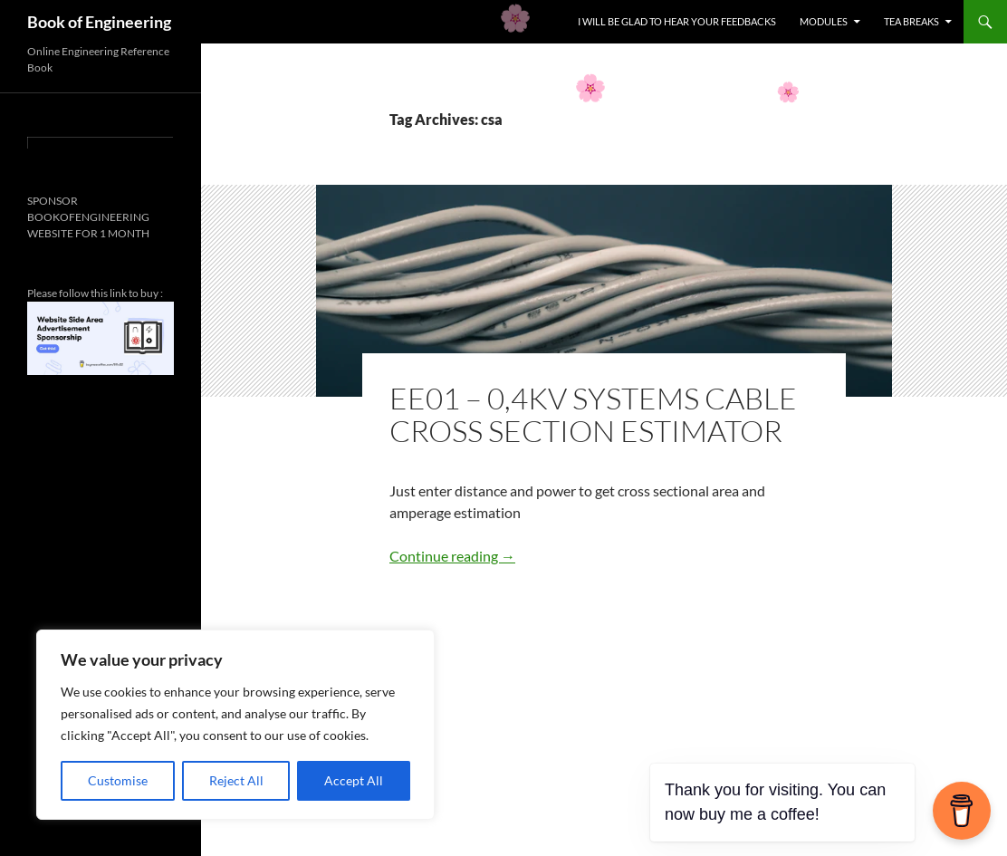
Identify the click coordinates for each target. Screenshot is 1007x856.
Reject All (236, 780)
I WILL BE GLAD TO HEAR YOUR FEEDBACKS (677, 21)
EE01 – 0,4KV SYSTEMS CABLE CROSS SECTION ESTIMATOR (593, 414)
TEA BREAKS (911, 21)
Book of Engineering (99, 22)
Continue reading (452, 555)
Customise (118, 780)
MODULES (824, 21)
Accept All (353, 780)
